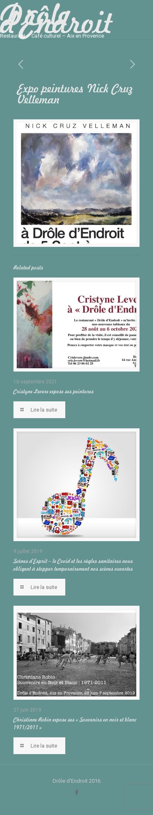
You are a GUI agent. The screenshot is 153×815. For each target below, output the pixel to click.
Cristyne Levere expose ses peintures (53, 391)
